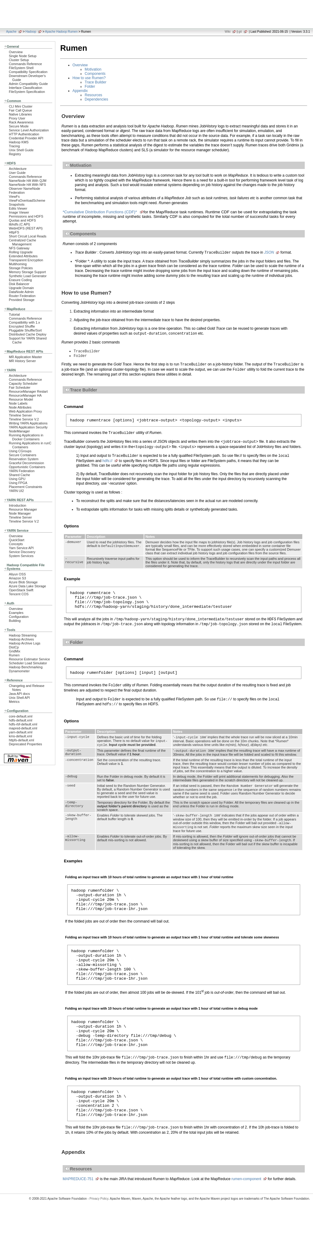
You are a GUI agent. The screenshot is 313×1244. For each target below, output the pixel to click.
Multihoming (18, 264)
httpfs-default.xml (21, 740)
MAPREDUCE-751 (78, 1213)
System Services (21, 556)
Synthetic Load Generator (27, 276)
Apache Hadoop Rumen (61, 31)
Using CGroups (20, 451)
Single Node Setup (22, 56)
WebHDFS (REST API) (25, 228)
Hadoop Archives (21, 639)
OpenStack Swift (21, 590)
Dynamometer (19, 671)
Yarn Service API (21, 548)
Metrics (14, 701)
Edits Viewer (18, 208)
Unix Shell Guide (21, 150)
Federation (17, 192)
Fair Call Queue (20, 110)
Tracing (14, 146)
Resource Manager (23, 509)
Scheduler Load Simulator (28, 663)
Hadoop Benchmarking (25, 667)
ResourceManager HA (25, 395)
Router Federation (22, 296)
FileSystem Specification (27, 92)
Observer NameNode (24, 188)
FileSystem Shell (21, 68)
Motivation (93, 69)
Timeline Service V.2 (24, 419)
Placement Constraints (25, 487)
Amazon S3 (17, 578)
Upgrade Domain (21, 288)
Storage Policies (21, 268)
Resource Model (21, 399)
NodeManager (19, 431)
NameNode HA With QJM (27, 180)
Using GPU (17, 479)
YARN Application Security (28, 427)
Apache (11, 31)
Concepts (16, 544)
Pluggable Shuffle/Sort (25, 330)
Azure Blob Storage (23, 582)
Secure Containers (22, 455)
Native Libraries (20, 114)
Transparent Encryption (26, 260)
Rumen (14, 655)
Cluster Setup (19, 60)
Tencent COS (18, 594)
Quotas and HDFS (22, 220)
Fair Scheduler (19, 387)
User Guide (17, 172)
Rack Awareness (21, 122)
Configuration (18, 616)
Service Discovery (22, 552)
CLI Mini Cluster (20, 106)
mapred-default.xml (23, 728)
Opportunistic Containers (27, 467)
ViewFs (14, 196)
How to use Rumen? (89, 78)
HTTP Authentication (24, 134)
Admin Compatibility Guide (28, 84)
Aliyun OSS (17, 574)
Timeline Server (20, 415)
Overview (16, 52)
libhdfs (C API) (19, 224)
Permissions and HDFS (26, 216)
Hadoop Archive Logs (24, 643)
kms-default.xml (20, 736)
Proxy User (17, 118)
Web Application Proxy (25, 411)
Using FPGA (18, 483)
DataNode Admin (21, 292)
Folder (90, 86)
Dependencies (96, 99)
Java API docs (19, 693)
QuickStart (16, 540)
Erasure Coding (20, 280)
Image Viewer (19, 212)
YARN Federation (22, 471)
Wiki (227, 31)
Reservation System (24, 459)
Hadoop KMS (18, 142)
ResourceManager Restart (28, 391)
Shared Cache (19, 475)
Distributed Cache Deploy (27, 334)
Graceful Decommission (26, 463)
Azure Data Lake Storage (27, 586)
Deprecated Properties (25, 744)
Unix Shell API (19, 697)
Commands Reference (25, 64)
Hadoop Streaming (22, 635)
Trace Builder (95, 82)
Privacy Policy (99, 1233)
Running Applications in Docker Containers (26, 437)
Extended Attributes (23, 256)
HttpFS (14, 232)
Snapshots (16, 204)
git (240, 31)
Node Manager (20, 513)
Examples (16, 613)
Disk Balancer (19, 284)
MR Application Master (25, 357)
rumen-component (246, 1213)
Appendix (80, 91)
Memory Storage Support (27, 272)
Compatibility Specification (28, 72)
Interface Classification (25, 88)
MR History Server (22, 361)
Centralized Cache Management (22, 242)
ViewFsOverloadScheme (27, 200)
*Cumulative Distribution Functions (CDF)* (100, 212)
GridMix (14, 651)
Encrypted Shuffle (22, 326)
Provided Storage (22, 300)
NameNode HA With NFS (27, 184)
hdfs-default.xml (20, 720)
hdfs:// (107, 463)
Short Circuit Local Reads (27, 236)
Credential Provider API (26, 138)
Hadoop (30, 31)
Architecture (18, 169)
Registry (15, 154)
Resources (93, 95)
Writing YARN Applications (28, 423)
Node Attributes (20, 407)
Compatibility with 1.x (24, 322)
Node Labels (18, 403)
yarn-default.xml (20, 732)
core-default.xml (20, 716)
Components (95, 74)
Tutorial (14, 314)
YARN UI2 (16, 491)
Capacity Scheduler (23, 383)
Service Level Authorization (29, 130)
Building (15, 620)
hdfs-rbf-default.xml (23, 724)
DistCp (14, 647)
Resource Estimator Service (29, 659)
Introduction (17, 505)
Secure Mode (18, 126)
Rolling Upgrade (21, 252)
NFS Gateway (19, 248)
